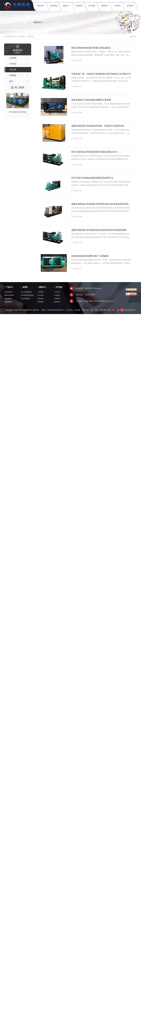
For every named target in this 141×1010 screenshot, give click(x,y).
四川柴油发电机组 (27, 295)
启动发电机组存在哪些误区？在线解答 (89, 256)
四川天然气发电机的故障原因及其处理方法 (91, 178)
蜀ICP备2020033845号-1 (56, 310)
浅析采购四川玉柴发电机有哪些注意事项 (90, 100)
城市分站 (85, 310)
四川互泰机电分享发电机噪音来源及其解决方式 (93, 152)
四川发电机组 (25, 298)
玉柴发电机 (53, 6)
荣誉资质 (57, 302)
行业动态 (40, 295)
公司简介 (57, 292)
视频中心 (66, 6)
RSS (108, 310)
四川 (92, 310)
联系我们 (130, 6)
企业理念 (57, 295)
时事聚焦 (40, 302)
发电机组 (79, 6)
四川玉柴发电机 (26, 292)
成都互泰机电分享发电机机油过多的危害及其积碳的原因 (97, 230)
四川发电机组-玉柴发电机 (17, 112)
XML (113, 310)
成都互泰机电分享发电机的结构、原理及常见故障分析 (96, 126)
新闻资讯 (104, 6)
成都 (96, 310)
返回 (133, 36)
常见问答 (31, 36)
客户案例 (92, 6)
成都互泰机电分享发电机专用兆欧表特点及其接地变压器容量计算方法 (101, 204)
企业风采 (57, 298)
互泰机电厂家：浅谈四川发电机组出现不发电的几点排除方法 (99, 74)
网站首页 (40, 6)
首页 (16, 36)
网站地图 (103, 310)
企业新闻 (40, 292)
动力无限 (77, 310)
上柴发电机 (8, 298)
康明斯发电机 (9, 295)
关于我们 (117, 6)
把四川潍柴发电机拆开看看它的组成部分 (90, 48)
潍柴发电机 (8, 302)
